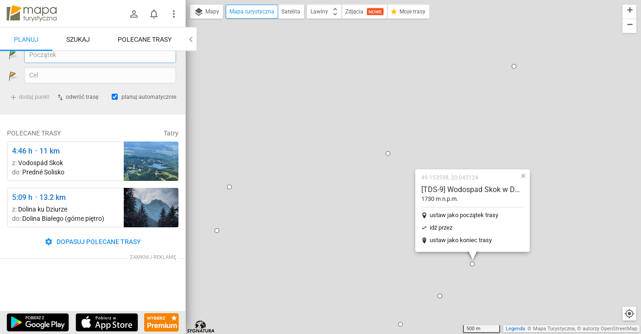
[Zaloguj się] (134, 13)
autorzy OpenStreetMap (610, 329)
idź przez (381, 131)
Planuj (26, 39)
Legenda (515, 329)
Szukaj (78, 39)
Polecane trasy (144, 39)
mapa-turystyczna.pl (31, 13)
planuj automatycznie (148, 121)
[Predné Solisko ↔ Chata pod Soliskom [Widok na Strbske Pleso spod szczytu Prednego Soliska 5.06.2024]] (151, 185)
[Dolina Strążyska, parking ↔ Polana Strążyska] (151, 231)
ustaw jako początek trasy (404, 118)
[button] (328, 57)
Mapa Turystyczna (554, 329)
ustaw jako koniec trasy (401, 143)
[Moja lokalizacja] (629, 314)
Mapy (206, 12)
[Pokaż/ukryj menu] (173, 13)
